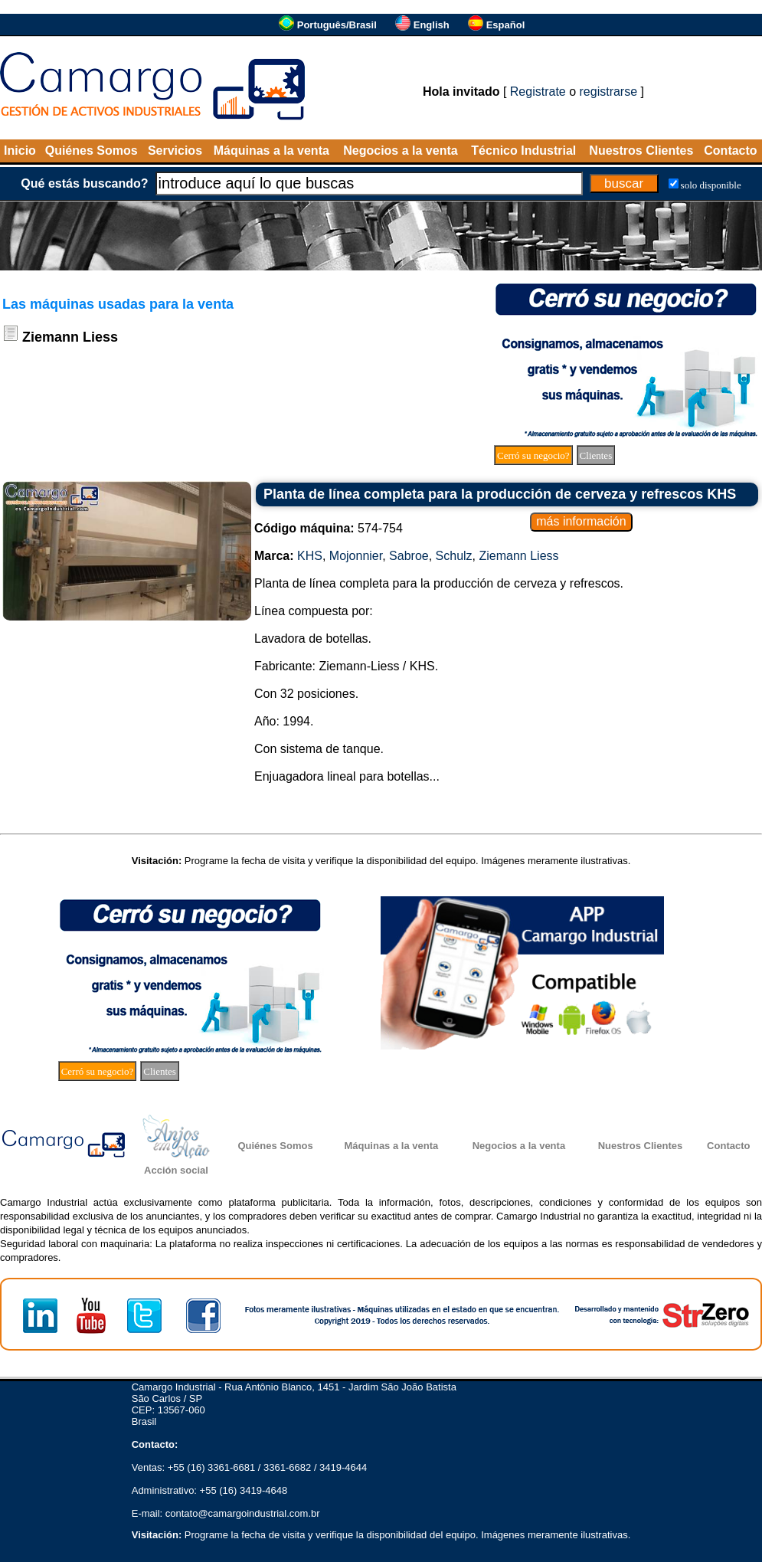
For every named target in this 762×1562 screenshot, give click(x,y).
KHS (309, 555)
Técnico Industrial (523, 150)
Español (505, 25)
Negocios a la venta (400, 150)
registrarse (609, 91)
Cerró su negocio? (533, 455)
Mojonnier (355, 555)
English (432, 25)
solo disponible (711, 185)
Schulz (454, 555)
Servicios (175, 150)
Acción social (176, 1170)
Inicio (20, 150)
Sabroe (409, 555)
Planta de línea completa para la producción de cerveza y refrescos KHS (499, 494)
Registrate (538, 91)
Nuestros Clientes (641, 150)
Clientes (596, 455)
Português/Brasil (337, 25)
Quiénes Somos (91, 150)
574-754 (328, 528)
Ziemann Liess (519, 555)
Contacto (730, 150)
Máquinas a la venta (271, 150)
